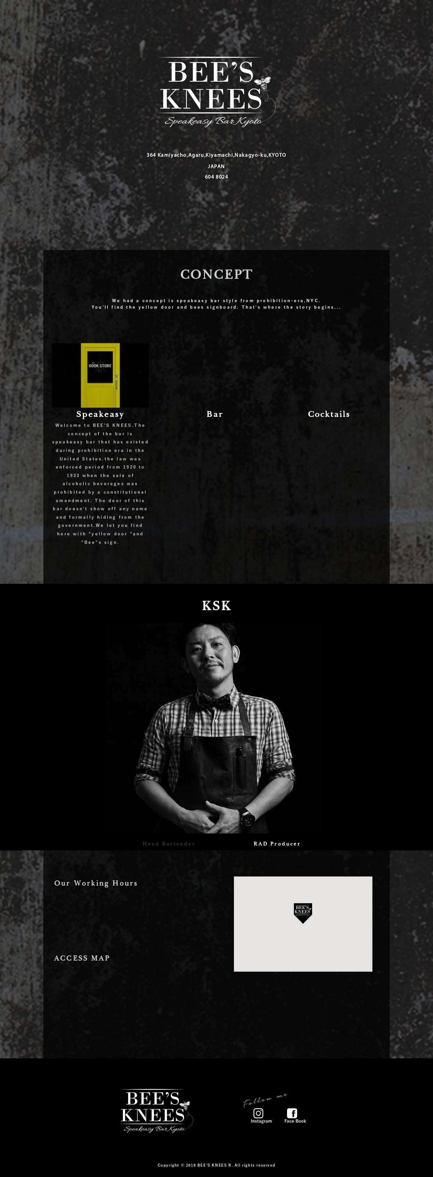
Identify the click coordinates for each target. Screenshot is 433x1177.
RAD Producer (276, 844)
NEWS (251, 13)
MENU (219, 13)
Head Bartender (168, 844)
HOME (187, 13)
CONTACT (327, 13)
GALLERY (286, 13)
